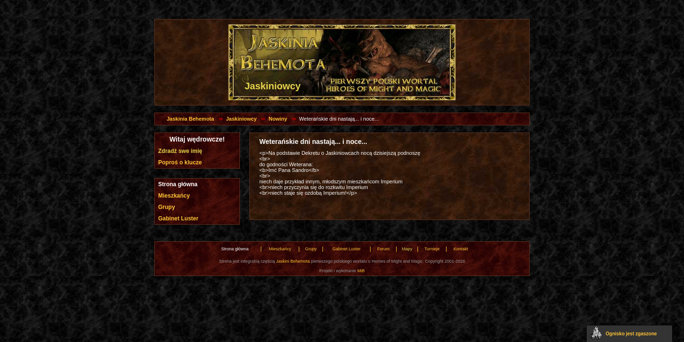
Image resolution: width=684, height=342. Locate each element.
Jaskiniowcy (241, 119)
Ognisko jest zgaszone (631, 333)
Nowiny (277, 119)
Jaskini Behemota (293, 261)
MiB (361, 270)
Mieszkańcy (174, 195)
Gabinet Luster (178, 218)
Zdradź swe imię (180, 151)
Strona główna (178, 184)
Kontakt (461, 249)
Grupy (166, 207)
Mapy (407, 249)
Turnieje (431, 249)
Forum (383, 249)
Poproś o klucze (180, 162)
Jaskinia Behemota (190, 119)
